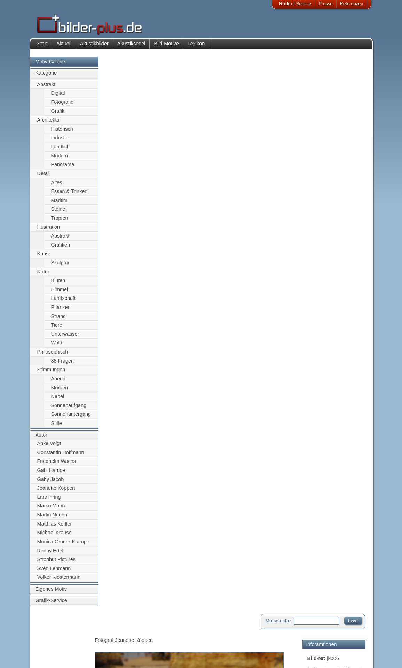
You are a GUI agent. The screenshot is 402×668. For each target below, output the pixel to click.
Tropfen (59, 219)
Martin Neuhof (53, 516)
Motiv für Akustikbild (329, 241)
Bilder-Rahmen (100, 639)
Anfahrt (156, 639)
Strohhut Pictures (56, 561)
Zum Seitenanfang (344, 289)
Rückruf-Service (295, 3)
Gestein (316, 154)
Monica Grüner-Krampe (63, 542)
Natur (43, 272)
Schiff (313, 131)
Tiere (56, 326)
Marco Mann (51, 507)
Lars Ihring (49, 498)
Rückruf (157, 656)
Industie (60, 139)
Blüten (58, 282)
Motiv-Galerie (50, 62)
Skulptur (60, 263)
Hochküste (339, 154)
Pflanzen (61, 308)
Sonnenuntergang (71, 415)
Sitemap (157, 648)
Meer (327, 131)
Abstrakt (46, 85)
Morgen (59, 388)
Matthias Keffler (54, 525)
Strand (58, 317)
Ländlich (60, 147)
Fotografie (62, 103)
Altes (56, 183)
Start (42, 44)
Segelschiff (348, 131)
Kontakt (156, 631)
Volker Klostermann (59, 578)
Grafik (57, 112)
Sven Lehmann (54, 569)
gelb (351, 139)
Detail (43, 174)
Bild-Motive (166, 44)
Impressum (53, 631)
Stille (56, 424)
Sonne (314, 169)
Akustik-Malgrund (102, 656)
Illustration (48, 228)
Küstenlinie (332, 146)
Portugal (331, 161)
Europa (355, 146)
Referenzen (351, 3)
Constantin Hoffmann (60, 453)
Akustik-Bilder (98, 631)
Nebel (57, 398)
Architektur (49, 121)
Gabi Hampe (51, 471)
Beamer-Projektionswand (110, 648)
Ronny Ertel (50, 551)
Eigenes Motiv (51, 590)
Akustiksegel (131, 44)
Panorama (62, 166)
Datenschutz (54, 648)
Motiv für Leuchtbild (329, 253)
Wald (56, 344)
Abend (58, 379)
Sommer (353, 161)
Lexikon (196, 44)
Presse (325, 3)
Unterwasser (65, 335)
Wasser (315, 139)
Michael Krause (54, 534)
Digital (58, 94)
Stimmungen (51, 371)
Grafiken (60, 246)
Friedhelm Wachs (56, 462)
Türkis (331, 176)
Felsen (341, 123)
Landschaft (63, 299)
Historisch (62, 130)
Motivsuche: (278, 64)
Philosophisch (52, 353)
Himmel (59, 290)
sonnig (331, 169)
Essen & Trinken (69, 192)
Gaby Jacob (50, 480)
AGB (47, 656)
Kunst (43, 255)
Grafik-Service (51, 601)
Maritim (59, 201)
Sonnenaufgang (69, 406)
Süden (314, 176)
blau (312, 146)
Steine (58, 210)
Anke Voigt (49, 445)
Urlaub (348, 176)
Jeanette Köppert (56, 489)
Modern (59, 157)
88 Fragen (62, 362)
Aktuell (63, 44)
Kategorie (46, 74)
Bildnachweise (56, 639)
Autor (41, 436)
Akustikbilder (94, 44)
